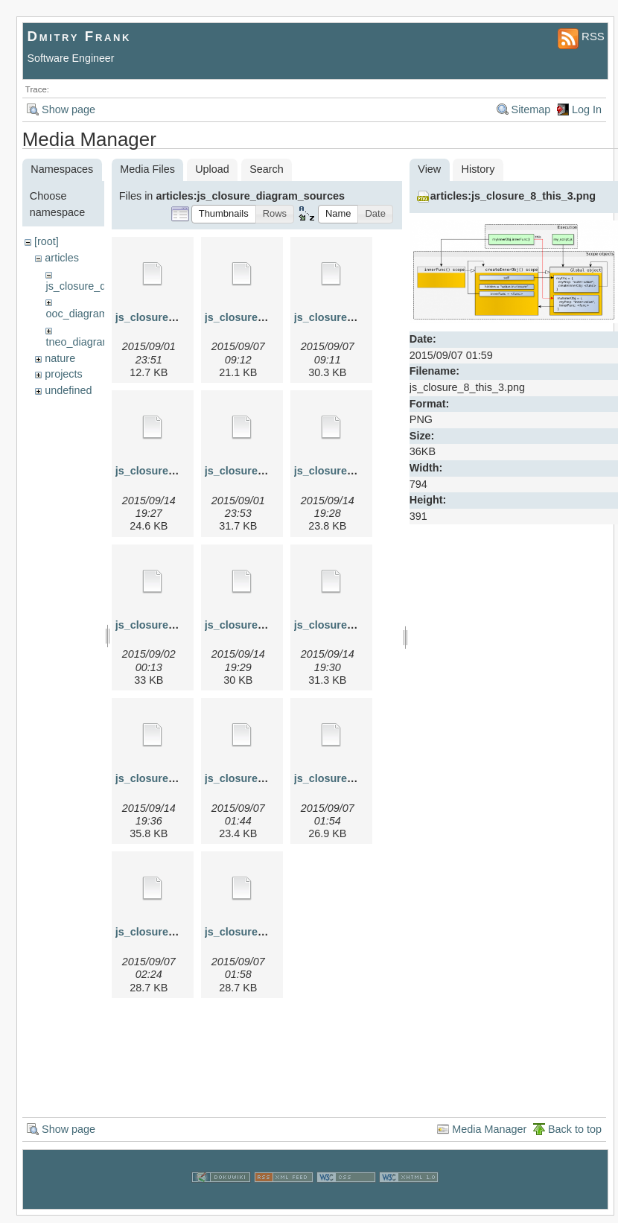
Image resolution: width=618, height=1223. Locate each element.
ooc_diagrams (78, 314)
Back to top (575, 1129)
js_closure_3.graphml (349, 317)
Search (266, 169)
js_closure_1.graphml (170, 317)
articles (62, 258)
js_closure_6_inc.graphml (360, 625)
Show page (68, 109)
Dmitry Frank (80, 36)
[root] (46, 241)
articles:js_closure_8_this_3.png (513, 196)
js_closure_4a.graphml (263, 471)
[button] (223, 214)
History (478, 169)
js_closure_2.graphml (260, 317)
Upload (212, 169)
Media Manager (489, 1129)
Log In (587, 109)
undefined (68, 390)
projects (63, 374)
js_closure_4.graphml (170, 471)
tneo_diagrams (80, 342)
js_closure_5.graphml (349, 471)
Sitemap (531, 109)
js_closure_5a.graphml (173, 625)
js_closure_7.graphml (170, 778)
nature (60, 358)
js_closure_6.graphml (260, 625)
